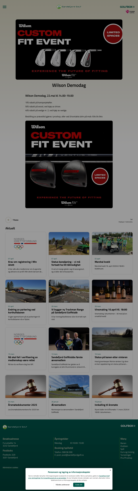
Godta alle (78, 485)
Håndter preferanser (63, 485)
